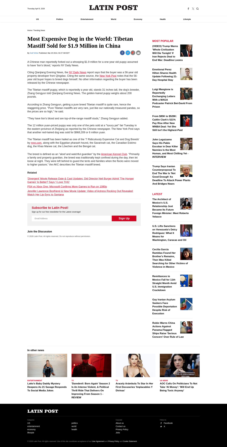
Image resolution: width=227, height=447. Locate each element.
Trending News (39, 30)
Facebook (168, 423)
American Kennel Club (114, 154)
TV (73, 381)
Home (29, 30)
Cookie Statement (130, 441)
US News (164, 381)
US (37, 19)
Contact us (120, 426)
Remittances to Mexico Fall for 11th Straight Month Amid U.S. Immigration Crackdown (164, 283)
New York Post (107, 75)
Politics (59, 19)
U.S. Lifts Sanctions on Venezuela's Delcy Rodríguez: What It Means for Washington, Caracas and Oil (169, 233)
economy (31, 429)
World (113, 19)
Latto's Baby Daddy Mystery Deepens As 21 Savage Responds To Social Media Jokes (47, 387)
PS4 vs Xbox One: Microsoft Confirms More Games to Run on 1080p (67, 186)
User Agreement (98, 441)
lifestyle (30, 432)
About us (120, 423)
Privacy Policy (122, 429)
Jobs (118, 432)
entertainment (33, 426)
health (74, 429)
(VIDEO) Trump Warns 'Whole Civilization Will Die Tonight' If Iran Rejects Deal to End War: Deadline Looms (167, 53)
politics (75, 423)
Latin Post (113, 7)
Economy (138, 19)
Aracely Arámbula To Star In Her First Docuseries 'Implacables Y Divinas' (134, 387)
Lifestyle (187, 19)
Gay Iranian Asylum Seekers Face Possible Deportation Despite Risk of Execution (164, 306)
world (74, 426)
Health (163, 19)
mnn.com (36, 142)
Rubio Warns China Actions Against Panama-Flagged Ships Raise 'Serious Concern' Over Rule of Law (168, 330)
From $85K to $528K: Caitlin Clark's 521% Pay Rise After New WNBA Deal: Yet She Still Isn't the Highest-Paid (167, 123)
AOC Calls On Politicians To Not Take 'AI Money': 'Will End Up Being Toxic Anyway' (178, 387)
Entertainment (87, 19)
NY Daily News (77, 72)
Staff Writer (34, 53)
